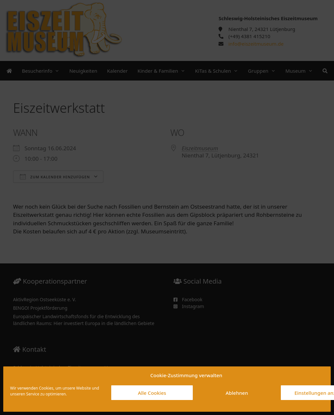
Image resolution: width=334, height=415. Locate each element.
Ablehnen (237, 393)
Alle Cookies (152, 393)
